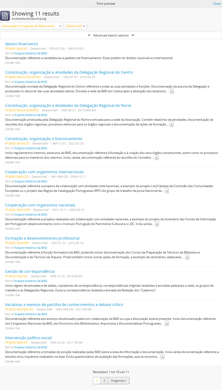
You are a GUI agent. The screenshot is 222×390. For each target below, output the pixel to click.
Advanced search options (111, 35)
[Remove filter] (60, 26)
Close (217, 3)
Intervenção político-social (28, 337)
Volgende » (118, 380)
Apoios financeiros (21, 43)
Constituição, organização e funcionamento (43, 138)
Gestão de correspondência (30, 271)
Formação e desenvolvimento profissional (42, 238)
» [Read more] (172, 91)
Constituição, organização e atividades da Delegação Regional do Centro (69, 72)
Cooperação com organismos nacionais (40, 205)
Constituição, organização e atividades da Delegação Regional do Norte (68, 105)
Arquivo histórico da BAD (31, 53)
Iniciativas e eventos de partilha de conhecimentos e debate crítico (64, 304)
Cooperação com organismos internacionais (44, 171)
